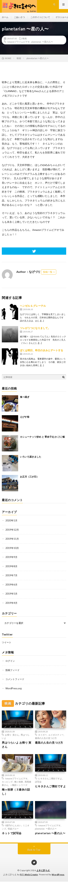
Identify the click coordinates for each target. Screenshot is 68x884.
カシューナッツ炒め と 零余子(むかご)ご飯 (42, 436)
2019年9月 (11, 557)
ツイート (6, 642)
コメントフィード (14, 679)
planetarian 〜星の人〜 (42, 42)
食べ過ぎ (24, 396)
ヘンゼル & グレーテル (33, 305)
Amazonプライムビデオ (18, 42)
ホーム (5, 17)
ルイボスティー (56, 735)
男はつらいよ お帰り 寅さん (16, 744)
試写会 (38, 782)
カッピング (7, 782)
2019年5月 (11, 593)
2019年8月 (11, 566)
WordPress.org (13, 688)
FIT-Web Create (29, 874)
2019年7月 (11, 575)
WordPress (58, 874)
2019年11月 (12, 538)
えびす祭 (24, 416)
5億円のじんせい (13, 825)
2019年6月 (11, 584)
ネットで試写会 (12, 833)
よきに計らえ (43, 870)
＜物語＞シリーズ (18, 785)
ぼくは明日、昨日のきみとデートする (41, 350)
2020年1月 (11, 520)
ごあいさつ (19, 17)
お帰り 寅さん (12, 735)
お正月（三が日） (29, 476)
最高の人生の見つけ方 (46, 738)
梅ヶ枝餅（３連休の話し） (16, 791)
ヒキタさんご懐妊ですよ (50, 778)
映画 (24, 38)
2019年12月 (12, 529)
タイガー (42, 735)
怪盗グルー (13, 828)
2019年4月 (11, 602)
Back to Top (34, 849)
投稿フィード (12, 670)
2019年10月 (12, 548)
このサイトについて (40, 17)
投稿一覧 (47, 271)
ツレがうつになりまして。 (35, 328)
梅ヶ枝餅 (18, 782)
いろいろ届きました (30, 456)
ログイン (10, 660)
